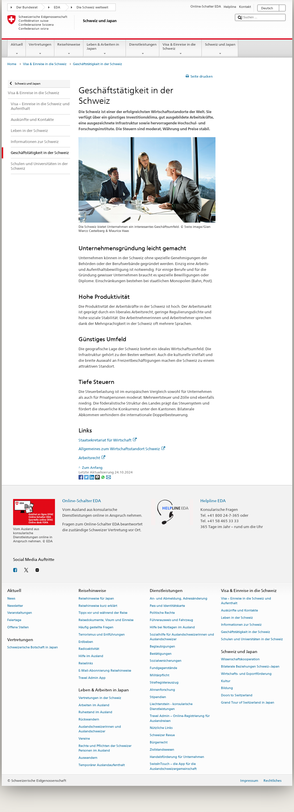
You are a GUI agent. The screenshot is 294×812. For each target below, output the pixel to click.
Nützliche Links (161, 728)
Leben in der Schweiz (237, 618)
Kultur (225, 681)
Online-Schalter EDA (81, 500)
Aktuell (16, 49)
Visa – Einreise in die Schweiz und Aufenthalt (246, 601)
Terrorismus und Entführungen (102, 634)
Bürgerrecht (159, 742)
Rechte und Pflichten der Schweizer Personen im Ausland (105, 748)
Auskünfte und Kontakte (239, 610)
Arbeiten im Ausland (94, 705)
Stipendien (158, 697)
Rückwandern (89, 720)
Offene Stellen (18, 627)
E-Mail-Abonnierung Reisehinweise (105, 671)
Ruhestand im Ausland (95, 712)
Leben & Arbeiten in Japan (105, 49)
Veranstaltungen (19, 613)
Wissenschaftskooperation (240, 659)
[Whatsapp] (103, 477)
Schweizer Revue (162, 735)
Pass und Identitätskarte (167, 606)
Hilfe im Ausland (91, 656)
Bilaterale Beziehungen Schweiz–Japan (250, 666)
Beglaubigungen (162, 646)
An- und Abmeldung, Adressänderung (178, 598)
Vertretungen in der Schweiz (100, 698)
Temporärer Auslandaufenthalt (102, 765)
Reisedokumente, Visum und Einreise (106, 620)
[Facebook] (81, 477)
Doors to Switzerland (236, 695)
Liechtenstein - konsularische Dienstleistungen (171, 706)
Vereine (84, 739)
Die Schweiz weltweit (92, 7)
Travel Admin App (92, 678)
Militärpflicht (159, 675)
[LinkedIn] (92, 477)
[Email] (108, 477)
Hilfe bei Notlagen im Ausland (172, 627)
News (11, 598)
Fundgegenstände (163, 668)
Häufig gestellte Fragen (96, 627)
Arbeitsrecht (92, 457)
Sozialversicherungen (165, 661)
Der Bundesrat (27, 7)
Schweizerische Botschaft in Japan (32, 647)
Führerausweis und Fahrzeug (171, 620)
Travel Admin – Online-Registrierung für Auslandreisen (180, 718)
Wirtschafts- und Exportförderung (246, 674)
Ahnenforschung (162, 690)
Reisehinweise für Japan (96, 598)
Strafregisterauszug (164, 682)
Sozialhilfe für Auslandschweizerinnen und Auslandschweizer (182, 637)
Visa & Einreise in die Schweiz (181, 49)
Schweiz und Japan (220, 49)
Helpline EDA (213, 500)
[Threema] (98, 477)
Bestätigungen (161, 654)
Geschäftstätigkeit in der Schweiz (245, 632)
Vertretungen (40, 49)
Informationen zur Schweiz (241, 625)
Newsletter (15, 606)
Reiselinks (86, 664)
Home (11, 64)
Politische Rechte (162, 613)
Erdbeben (86, 642)
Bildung (227, 688)
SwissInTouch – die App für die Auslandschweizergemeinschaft (173, 766)
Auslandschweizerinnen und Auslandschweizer (100, 729)
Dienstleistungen (142, 49)
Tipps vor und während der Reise (103, 613)
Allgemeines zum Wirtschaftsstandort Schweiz (122, 448)
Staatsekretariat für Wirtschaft (108, 440)
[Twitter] (87, 477)
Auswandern (88, 758)
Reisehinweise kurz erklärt (98, 606)
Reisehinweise (69, 49)
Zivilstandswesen (162, 750)
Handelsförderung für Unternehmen (177, 757)
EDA (57, 7)
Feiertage (14, 620)
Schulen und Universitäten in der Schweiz (252, 639)
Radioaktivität (89, 649)
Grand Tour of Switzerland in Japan (247, 702)
